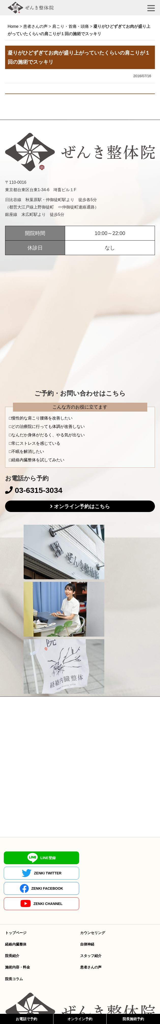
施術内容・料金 (17, 937)
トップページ (15, 902)
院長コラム (14, 948)
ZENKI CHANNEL (119, 873)
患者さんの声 (90, 937)
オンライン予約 (79, 1019)
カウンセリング (92, 902)
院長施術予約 (133, 1019)
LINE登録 (41, 858)
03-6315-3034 (33, 490)
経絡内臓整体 (15, 914)
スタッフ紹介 (90, 925)
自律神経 (87, 914)
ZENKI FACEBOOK (41, 873)
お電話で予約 (26, 1019)
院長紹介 (12, 925)
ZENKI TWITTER (119, 858)
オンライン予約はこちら (82, 506)
